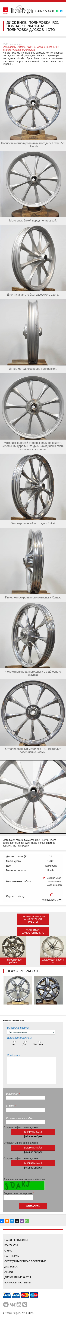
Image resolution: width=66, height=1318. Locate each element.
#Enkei (48, 47)
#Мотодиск (9, 47)
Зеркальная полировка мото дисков (54, 881)
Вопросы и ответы (17, 1282)
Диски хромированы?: (19, 1037)
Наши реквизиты (16, 1240)
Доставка (10, 1266)
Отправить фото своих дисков (21, 1127)
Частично (39, 1043)
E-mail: (10, 1106)
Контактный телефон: (20, 1118)
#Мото (21, 47)
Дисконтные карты (17, 1277)
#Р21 (56, 47)
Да (25, 1043)
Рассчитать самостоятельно (33, 931)
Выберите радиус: (18, 1027)
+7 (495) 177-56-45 (43, 11)
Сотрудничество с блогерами (25, 1261)
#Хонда (7, 49)
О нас (8, 1250)
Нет (14, 1043)
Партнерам (12, 1256)
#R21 (30, 47)
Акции (8, 1271)
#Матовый (28, 49)
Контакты (11, 1245)
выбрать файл (33, 1132)
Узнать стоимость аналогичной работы (33, 919)
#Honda (38, 47)
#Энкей (16, 49)
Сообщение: (14, 1055)
